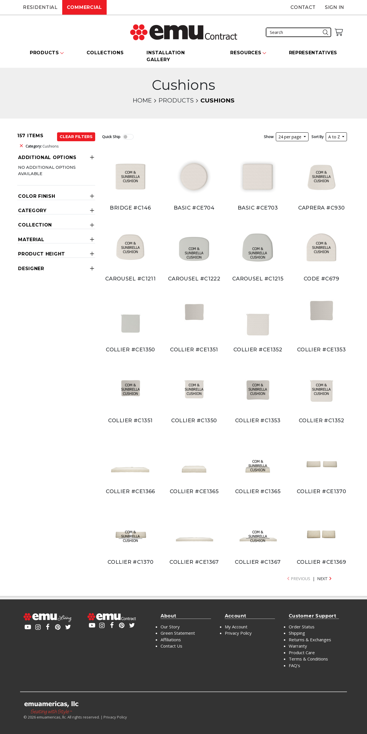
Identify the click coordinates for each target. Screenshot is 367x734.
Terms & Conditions (308, 659)
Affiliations (171, 639)
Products (176, 100)
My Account (236, 627)
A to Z (334, 137)
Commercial (84, 7)
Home (142, 100)
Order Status (302, 627)
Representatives (313, 52)
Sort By (317, 136)
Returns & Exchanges (310, 639)
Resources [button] (245, 52)
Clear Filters (76, 136)
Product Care (302, 652)
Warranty (298, 646)
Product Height (41, 254)
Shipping (297, 633)
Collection (35, 225)
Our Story (170, 627)
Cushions (42, 146)
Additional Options (47, 157)
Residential (40, 7)
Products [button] (44, 52)
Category (32, 210)
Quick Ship (111, 136)
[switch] (128, 137)
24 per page (290, 137)
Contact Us (171, 646)
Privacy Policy (238, 633)
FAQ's (294, 665)
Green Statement (178, 633)
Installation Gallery (166, 56)
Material (31, 239)
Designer (31, 268)
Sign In (334, 7)
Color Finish (36, 196)
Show (269, 136)
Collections (105, 52)
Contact (303, 7)
